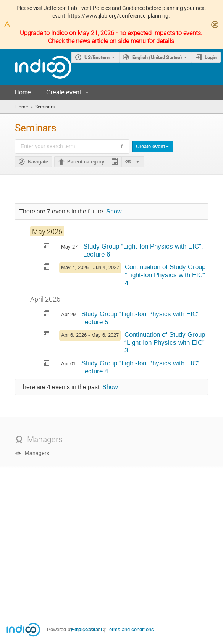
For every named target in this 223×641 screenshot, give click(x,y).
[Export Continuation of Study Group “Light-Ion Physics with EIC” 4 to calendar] (47, 267)
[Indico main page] (35, 67)
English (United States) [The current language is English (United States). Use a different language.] (157, 57)
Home (23, 92)
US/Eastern (97, 57)
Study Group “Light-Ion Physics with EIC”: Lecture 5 (141, 318)
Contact (93, 629)
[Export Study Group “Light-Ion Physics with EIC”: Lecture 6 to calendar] (47, 246)
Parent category (85, 161)
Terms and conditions (130, 629)
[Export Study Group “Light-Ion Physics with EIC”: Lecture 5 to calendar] (47, 314)
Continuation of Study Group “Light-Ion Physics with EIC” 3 (164, 342)
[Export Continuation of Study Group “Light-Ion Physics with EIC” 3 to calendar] (47, 335)
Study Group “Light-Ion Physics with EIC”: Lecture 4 (141, 367)
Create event (63, 92)
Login (211, 57)
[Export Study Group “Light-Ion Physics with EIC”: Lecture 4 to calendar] (47, 363)
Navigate (38, 161)
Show (114, 211)
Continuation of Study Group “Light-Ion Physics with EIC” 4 (165, 275)
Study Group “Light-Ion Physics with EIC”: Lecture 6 (143, 250)
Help (76, 629)
